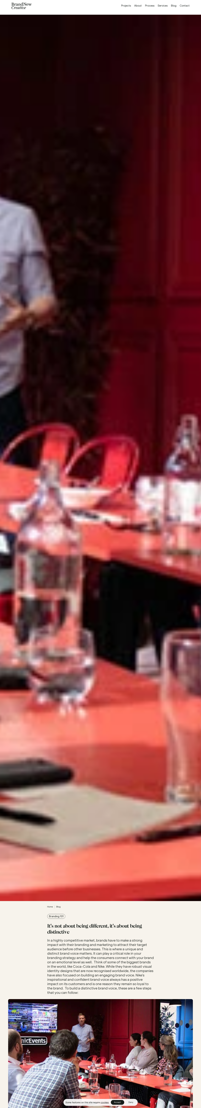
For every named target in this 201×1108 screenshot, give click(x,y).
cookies (105, 1102)
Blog (58, 907)
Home (50, 907)
